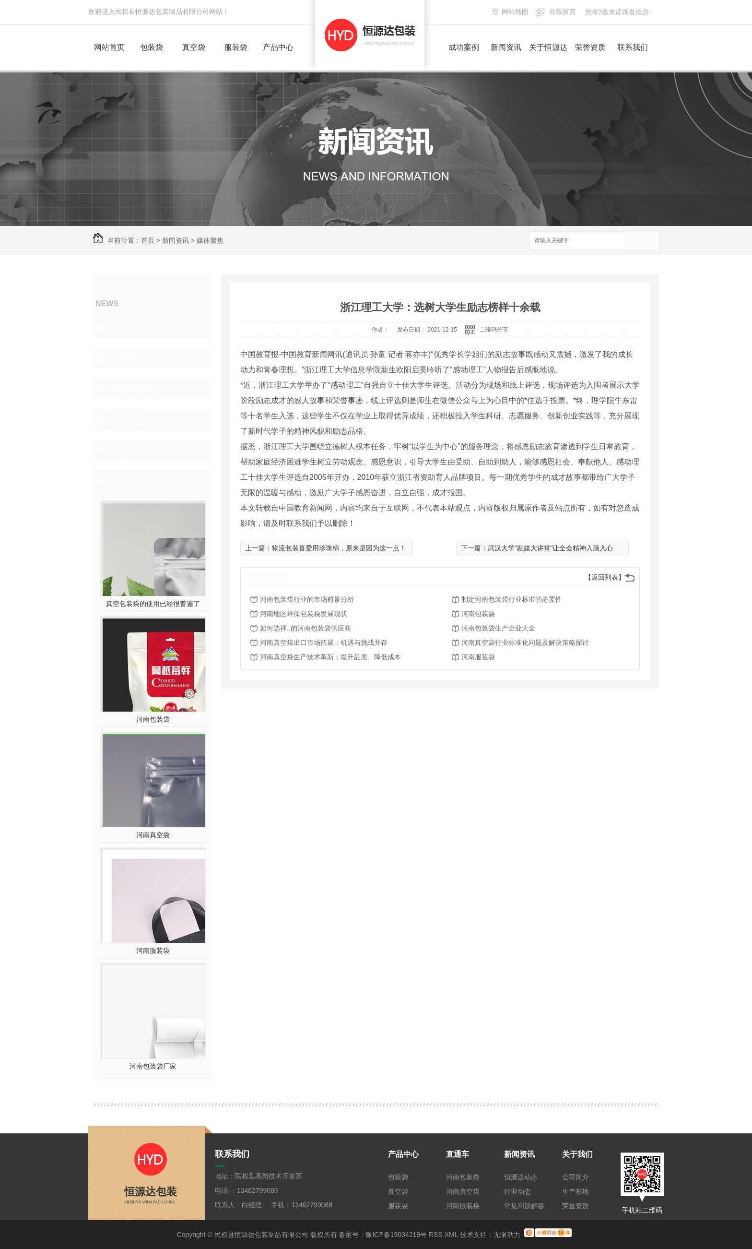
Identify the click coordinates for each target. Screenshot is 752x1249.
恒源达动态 (129, 327)
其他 (116, 450)
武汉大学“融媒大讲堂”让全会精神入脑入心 (550, 548)
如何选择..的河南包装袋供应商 (305, 628)
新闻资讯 (506, 47)
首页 (147, 240)
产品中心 (278, 47)
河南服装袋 (153, 950)
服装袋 (235, 47)
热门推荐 (124, 481)
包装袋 (151, 47)
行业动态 (124, 358)
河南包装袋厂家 (152, 1066)
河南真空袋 (153, 835)
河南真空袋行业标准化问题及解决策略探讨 (525, 642)
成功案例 (463, 47)
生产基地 (575, 1191)
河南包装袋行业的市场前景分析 (307, 599)
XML (451, 1234)
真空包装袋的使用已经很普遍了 (153, 603)
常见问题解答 (133, 388)
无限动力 (507, 1234)
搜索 (642, 241)
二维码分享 (494, 329)
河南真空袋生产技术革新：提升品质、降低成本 (330, 657)
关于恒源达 (548, 47)
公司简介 (575, 1177)
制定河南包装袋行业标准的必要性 (511, 599)
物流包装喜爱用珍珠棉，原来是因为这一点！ (339, 548)
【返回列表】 (605, 577)
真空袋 (193, 47)
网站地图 (515, 11)
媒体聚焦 (210, 240)
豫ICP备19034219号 (396, 1234)
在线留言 (562, 11)
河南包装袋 (153, 719)
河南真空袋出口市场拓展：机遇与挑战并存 (324, 642)
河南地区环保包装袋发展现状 (303, 614)
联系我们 (632, 47)
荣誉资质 (590, 47)
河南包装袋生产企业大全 (498, 628)
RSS (436, 1234)
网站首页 (109, 47)
